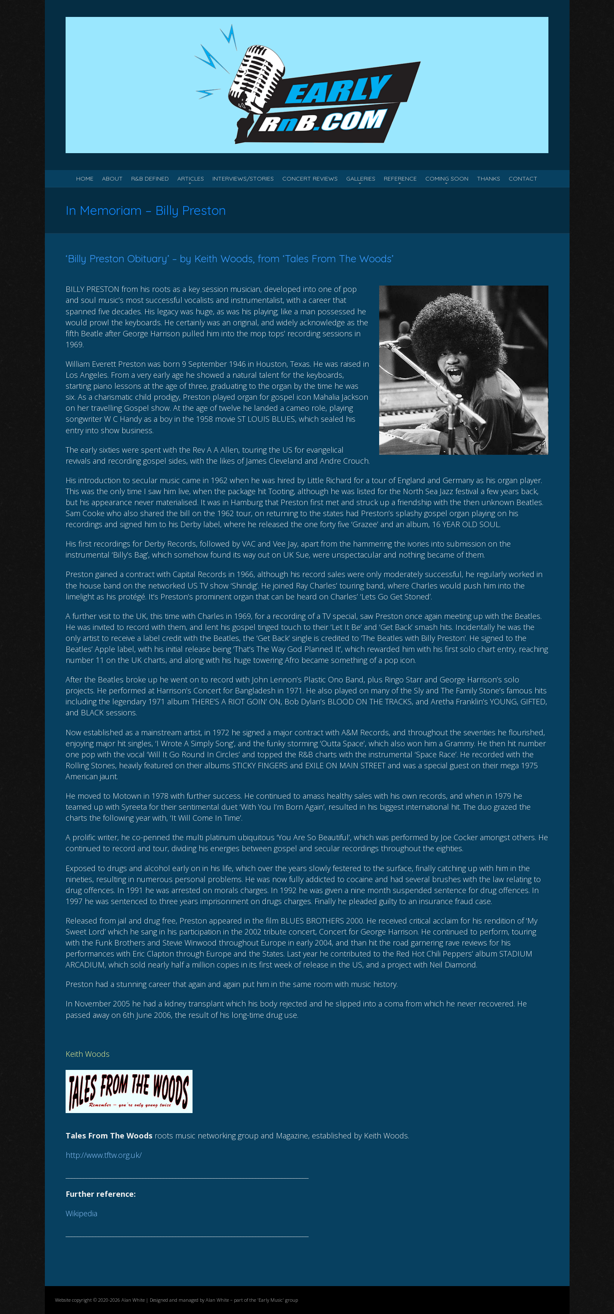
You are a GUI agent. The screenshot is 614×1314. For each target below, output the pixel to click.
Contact (523, 178)
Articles (190, 178)
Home (85, 178)
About (112, 178)
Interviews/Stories (243, 178)
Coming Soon (446, 178)
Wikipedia (81, 1213)
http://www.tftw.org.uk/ (104, 1155)
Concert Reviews (310, 178)
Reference (400, 178)
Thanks (488, 178)
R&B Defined (150, 178)
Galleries (360, 178)
